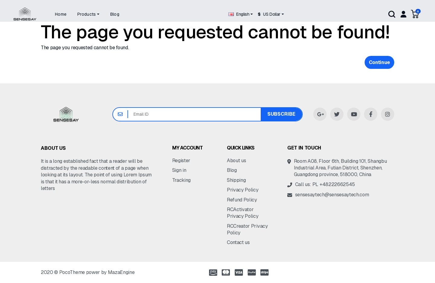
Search (392, 14)
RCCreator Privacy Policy (247, 229)
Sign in (179, 170)
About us (236, 160)
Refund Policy (242, 200)
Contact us (238, 242)
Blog (232, 170)
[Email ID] (194, 114)
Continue (379, 62)
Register (181, 160)
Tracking (181, 180)
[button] (88, 14)
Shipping (236, 180)
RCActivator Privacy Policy (243, 212)
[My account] (403, 14)
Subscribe (281, 114)
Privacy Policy (243, 190)
